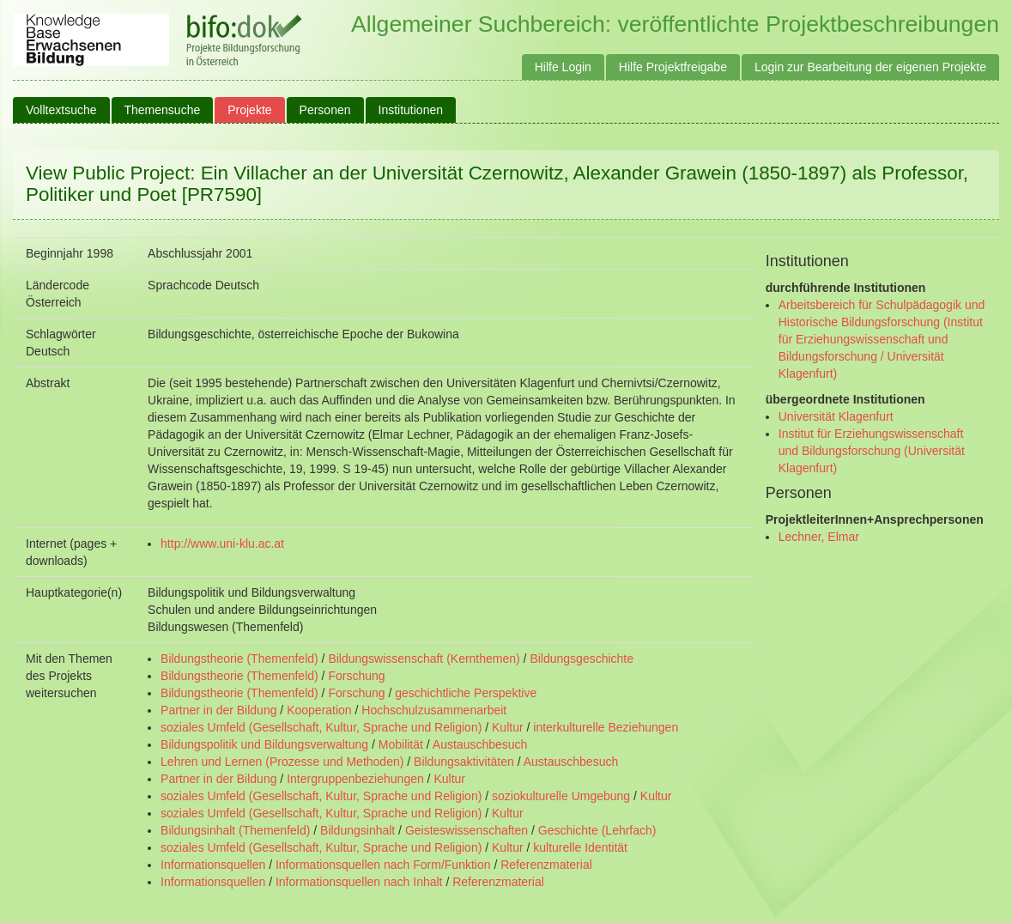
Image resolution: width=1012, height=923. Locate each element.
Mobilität (401, 744)
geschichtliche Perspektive (465, 693)
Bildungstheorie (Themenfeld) (239, 658)
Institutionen (411, 110)
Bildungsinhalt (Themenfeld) (235, 830)
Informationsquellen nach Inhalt (359, 882)
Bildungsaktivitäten (464, 761)
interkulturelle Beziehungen (605, 727)
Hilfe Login (563, 67)
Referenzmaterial (546, 864)
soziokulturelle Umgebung (561, 796)
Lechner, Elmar (819, 536)
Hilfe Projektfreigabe (673, 67)
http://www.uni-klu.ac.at (222, 543)
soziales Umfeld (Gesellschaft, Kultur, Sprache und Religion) (321, 727)
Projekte (249, 110)
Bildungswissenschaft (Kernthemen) (423, 658)
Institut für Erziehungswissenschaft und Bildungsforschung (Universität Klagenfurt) (872, 451)
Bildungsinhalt (357, 830)
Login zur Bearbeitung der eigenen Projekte (870, 67)
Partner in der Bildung (218, 710)
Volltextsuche (61, 110)
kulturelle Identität (580, 847)
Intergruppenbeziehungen (355, 779)
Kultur (508, 727)
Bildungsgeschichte (581, 658)
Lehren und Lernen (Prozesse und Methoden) (282, 761)
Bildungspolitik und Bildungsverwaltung (264, 744)
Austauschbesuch (480, 744)
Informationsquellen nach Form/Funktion (383, 864)
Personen (325, 110)
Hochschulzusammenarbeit (433, 710)
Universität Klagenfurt (836, 416)
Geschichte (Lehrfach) (597, 830)
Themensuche (162, 110)
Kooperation (319, 710)
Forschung (356, 676)
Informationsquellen (213, 864)
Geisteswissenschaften (466, 830)
